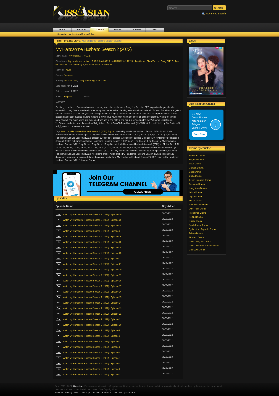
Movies (118, 29)
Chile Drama (195, 172)
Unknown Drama (197, 250)
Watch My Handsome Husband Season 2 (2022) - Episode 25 (89, 241)
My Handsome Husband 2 (80, 61)
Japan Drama (195, 196)
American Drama (197, 155)
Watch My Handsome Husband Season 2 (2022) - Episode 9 (88, 330)
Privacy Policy (71, 392)
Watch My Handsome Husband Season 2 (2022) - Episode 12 (89, 313)
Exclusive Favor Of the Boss (98, 64)
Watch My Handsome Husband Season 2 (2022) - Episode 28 (89, 225)
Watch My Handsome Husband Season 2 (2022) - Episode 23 (89, 252)
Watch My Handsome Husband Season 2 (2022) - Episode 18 (89, 280)
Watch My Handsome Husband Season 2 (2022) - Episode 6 (88, 346)
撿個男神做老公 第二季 (122, 61)
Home (62, 29)
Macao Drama (195, 200)
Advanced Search (214, 13)
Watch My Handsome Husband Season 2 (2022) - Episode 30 (89, 214)
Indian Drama (195, 192)
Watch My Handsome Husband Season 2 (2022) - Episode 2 (88, 368)
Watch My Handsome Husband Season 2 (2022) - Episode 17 (89, 286)
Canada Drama (196, 168)
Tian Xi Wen (101, 80)
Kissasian (106, 392)
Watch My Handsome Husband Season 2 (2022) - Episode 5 (88, 352)
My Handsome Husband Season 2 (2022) (93, 49)
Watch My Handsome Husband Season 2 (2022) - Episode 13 (89, 308)
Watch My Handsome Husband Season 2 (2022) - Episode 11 (89, 319)
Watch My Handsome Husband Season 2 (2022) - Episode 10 (89, 324)
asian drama (131, 392)
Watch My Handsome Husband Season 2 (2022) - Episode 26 (89, 236)
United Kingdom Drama (200, 241)
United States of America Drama (204, 245)
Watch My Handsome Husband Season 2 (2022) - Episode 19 (89, 274)
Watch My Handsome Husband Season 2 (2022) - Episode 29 (89, 219)
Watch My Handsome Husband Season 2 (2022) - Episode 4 (88, 357)
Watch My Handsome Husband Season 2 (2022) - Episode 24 (89, 247)
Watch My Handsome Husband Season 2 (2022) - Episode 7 (88, 341)
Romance (68, 75)
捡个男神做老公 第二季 (80, 56)
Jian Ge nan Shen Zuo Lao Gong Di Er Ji (154, 61)
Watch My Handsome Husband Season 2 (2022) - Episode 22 (89, 258)
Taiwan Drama (196, 233)
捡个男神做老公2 (102, 61)
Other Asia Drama (197, 209)
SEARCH (219, 8)
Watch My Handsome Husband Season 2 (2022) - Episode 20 (89, 269)
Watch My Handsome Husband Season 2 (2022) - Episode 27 (89, 230)
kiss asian (118, 392)
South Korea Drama (198, 225)
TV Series (99, 29)
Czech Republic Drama (200, 180)
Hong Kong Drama (198, 188)
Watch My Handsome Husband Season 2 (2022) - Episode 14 (89, 302)
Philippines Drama (197, 213)
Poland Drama (196, 217)
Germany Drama (197, 184)
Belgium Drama (196, 159)
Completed (68, 96)
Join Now (199, 134)
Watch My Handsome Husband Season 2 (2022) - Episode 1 (88, 374)
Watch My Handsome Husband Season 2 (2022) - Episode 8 (88, 335)
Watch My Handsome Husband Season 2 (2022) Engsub (88, 131)
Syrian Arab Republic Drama (202, 229)
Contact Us (94, 392)
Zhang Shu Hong (86, 80)
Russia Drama (195, 221)
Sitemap (59, 392)
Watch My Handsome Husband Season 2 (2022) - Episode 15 (89, 297)
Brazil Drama (195, 163)
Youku (68, 70)
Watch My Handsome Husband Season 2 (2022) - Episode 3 (88, 363)
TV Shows (136, 29)
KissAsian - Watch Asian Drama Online (84, 13)
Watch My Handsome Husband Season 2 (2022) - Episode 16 (89, 291)
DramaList (81, 29)
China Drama (195, 176)
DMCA (84, 392)
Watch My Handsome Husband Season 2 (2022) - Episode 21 (89, 263)
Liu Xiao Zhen (70, 80)
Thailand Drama (196, 237)
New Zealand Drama (199, 204)
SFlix (154, 29)
